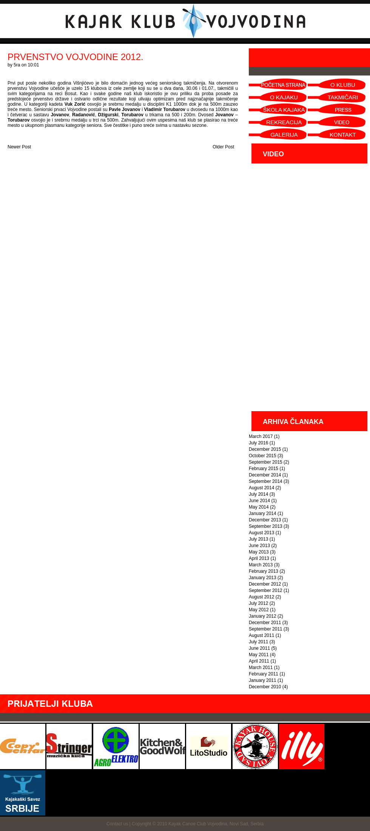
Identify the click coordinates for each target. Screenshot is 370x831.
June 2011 (259, 648)
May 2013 (259, 552)
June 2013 (259, 545)
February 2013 (263, 571)
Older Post (223, 147)
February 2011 (263, 674)
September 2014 (265, 481)
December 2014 (265, 475)
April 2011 (259, 661)
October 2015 (262, 455)
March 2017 (261, 436)
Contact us (117, 823)
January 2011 (262, 680)
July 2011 (258, 641)
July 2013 (258, 539)
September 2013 (265, 526)
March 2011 (261, 667)
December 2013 (265, 520)
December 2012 (265, 584)
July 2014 (258, 494)
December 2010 (265, 686)
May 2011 (259, 654)
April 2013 (259, 558)
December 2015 (265, 449)
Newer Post (19, 147)
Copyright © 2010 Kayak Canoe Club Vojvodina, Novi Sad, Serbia (198, 823)
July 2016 (258, 443)
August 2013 (261, 532)
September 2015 (265, 462)
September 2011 (265, 629)
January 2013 (262, 577)
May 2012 (259, 609)
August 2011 (261, 635)
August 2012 (261, 597)
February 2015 (263, 468)
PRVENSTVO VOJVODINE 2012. (75, 57)
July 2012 (258, 603)
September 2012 (265, 590)
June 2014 (259, 500)
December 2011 (265, 622)
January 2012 (262, 616)
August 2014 (261, 487)
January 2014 (262, 513)
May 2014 (259, 507)
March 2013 (261, 564)
